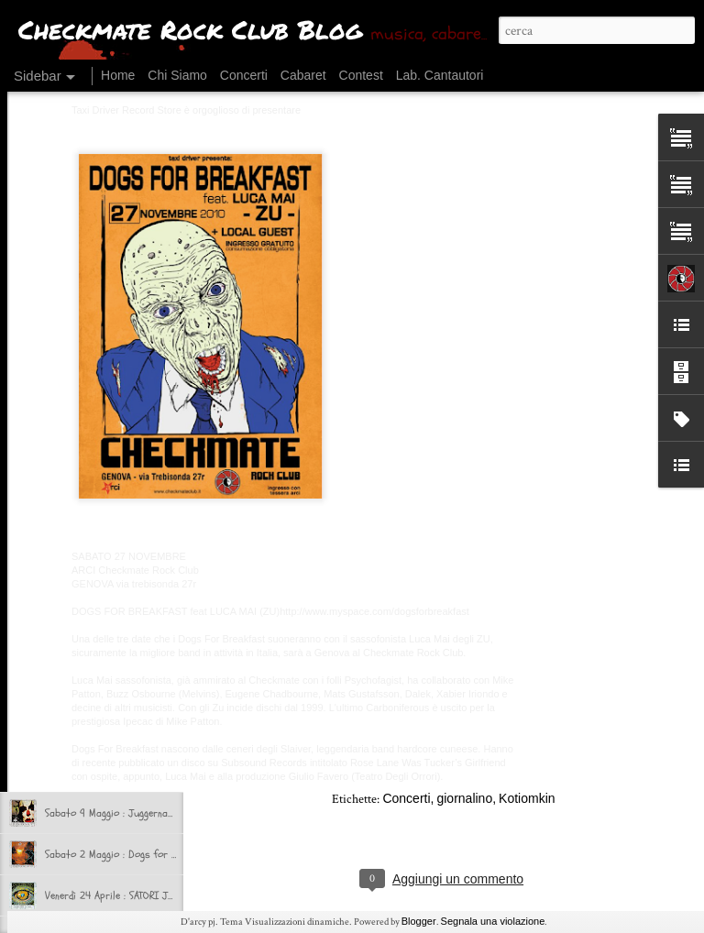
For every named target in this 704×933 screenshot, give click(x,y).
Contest (361, 75)
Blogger (419, 921)
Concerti (244, 75)
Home (118, 75)
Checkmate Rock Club (509, 772)
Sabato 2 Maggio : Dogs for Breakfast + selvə (148, 854)
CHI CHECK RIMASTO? (91, 648)
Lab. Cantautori (440, 75)
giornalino (464, 798)
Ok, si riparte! (76, 606)
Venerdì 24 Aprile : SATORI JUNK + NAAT (131, 895)
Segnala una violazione (493, 921)
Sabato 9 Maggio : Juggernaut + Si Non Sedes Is (151, 813)
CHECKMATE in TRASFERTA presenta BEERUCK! (142, 689)
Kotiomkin (527, 798)
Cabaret (303, 75)
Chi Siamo (177, 75)
